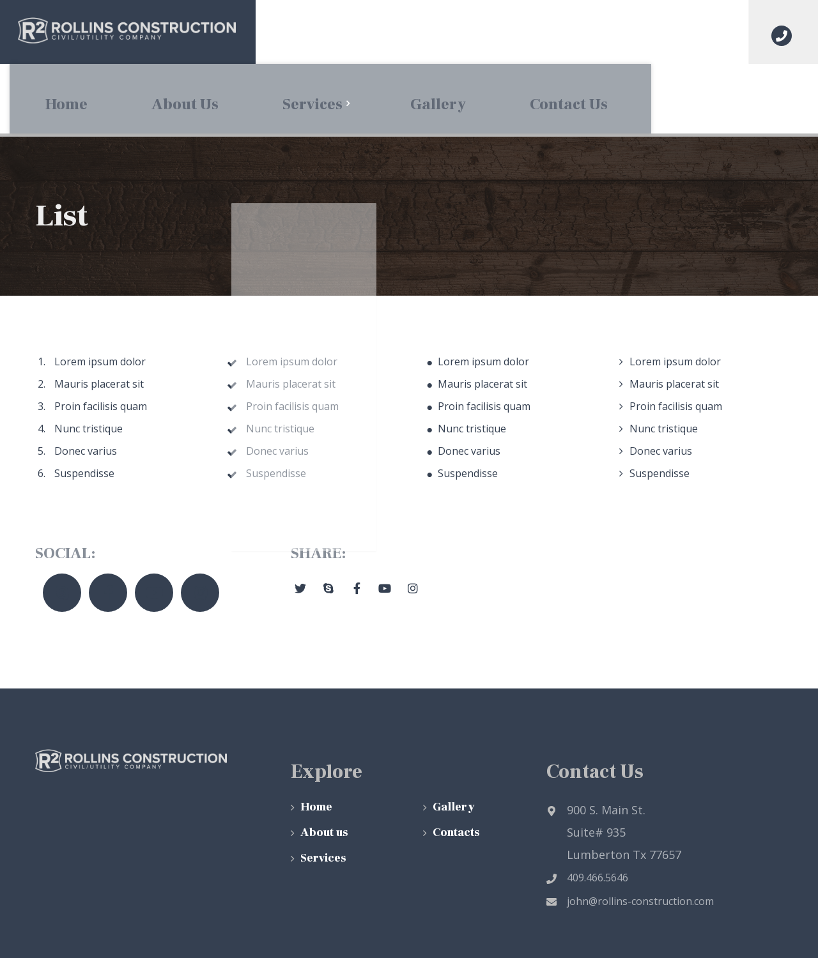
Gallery (454, 737)
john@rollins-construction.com (630, 832)
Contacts (456, 763)
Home (316, 737)
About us (324, 763)
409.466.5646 (587, 808)
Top (764, 930)
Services (323, 788)
